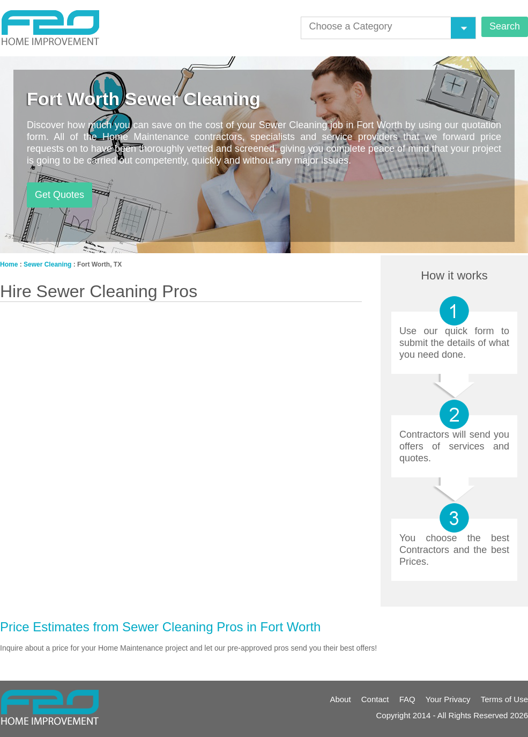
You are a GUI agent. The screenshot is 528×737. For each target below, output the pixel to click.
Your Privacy (448, 699)
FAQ (407, 699)
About (340, 699)
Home (9, 264)
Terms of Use (504, 699)
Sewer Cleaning (47, 264)
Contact (375, 699)
